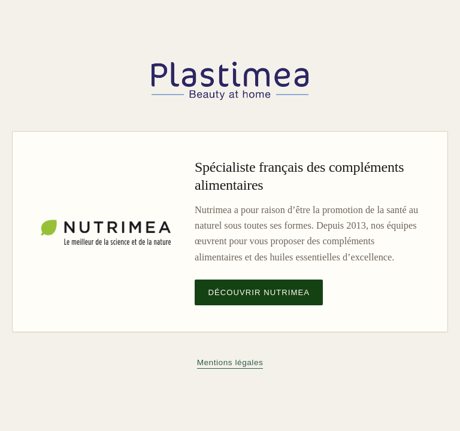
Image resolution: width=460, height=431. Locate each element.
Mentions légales (230, 362)
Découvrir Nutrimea (259, 292)
